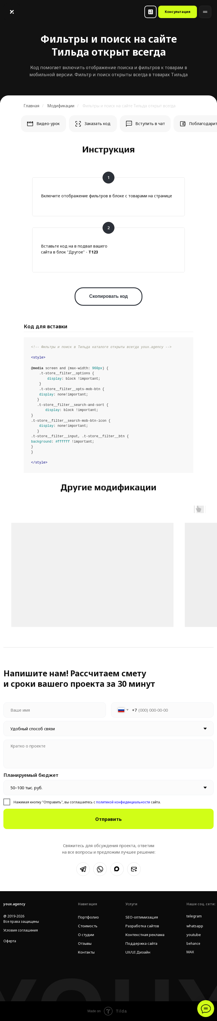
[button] (150, 12)
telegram (193, 916)
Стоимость (87, 926)
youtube (193, 934)
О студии (85, 934)
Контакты (85, 952)
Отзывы (84, 943)
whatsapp (194, 926)
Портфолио (87, 917)
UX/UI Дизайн (136, 952)
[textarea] (108, 754)
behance (193, 943)
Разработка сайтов (141, 926)
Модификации (60, 105)
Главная (31, 105)
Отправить (108, 819)
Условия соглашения (20, 930)
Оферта (9, 941)
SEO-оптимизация (140, 917)
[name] (54, 710)
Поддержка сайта (140, 943)
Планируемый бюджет (30, 775)
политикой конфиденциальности (122, 802)
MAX (190, 952)
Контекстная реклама (142, 934)
